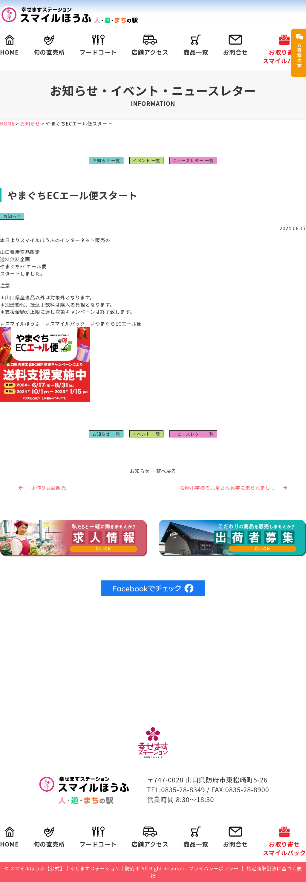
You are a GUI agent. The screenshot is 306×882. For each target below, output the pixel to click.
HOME (9, 45)
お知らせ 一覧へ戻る (153, 470)
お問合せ (235, 45)
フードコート (98, 45)
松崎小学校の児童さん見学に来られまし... (233, 487)
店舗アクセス (150, 45)
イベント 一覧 (146, 160)
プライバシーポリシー (214, 868)
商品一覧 (195, 45)
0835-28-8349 (183, 789)
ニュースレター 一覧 (193, 160)
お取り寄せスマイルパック (284, 50)
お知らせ (12, 216)
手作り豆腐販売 (42, 487)
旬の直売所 (49, 45)
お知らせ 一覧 (106, 160)
